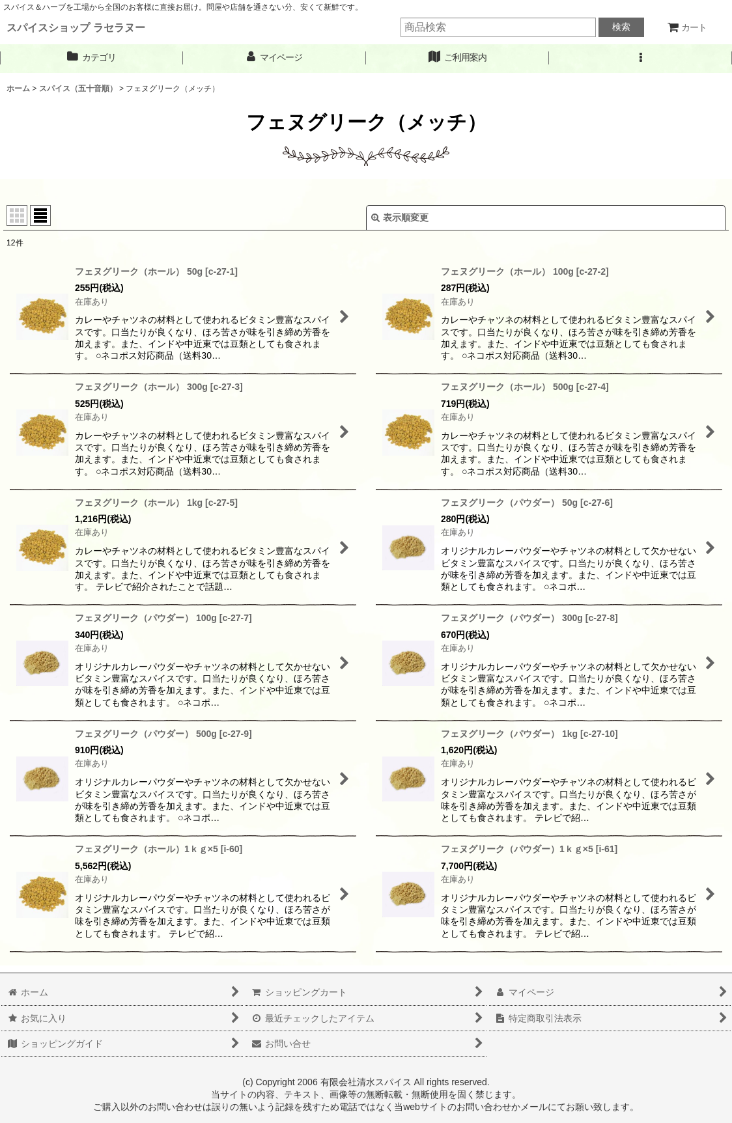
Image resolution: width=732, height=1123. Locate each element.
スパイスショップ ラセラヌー (76, 27)
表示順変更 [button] (400, 217)
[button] (640, 57)
